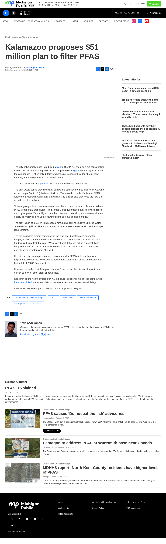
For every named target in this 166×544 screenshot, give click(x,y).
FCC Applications (133, 514)
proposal (44, 189)
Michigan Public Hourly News (104, 508)
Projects (59, 27)
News (6, 27)
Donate (157, 6)
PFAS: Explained (20, 394)
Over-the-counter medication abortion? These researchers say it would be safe (141, 120)
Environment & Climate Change (21, 43)
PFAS (53, 303)
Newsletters (121, 27)
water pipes (20, 309)
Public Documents (65, 520)
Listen (74, 27)
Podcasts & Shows (38, 27)
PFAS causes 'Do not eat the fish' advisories (83, 419)
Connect (88, 27)
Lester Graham (49, 424)
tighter (76, 176)
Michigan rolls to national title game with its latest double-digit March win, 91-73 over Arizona (139, 149)
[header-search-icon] (126, 7)
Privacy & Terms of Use (135, 508)
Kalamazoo (68, 303)
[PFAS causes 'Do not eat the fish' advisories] (22, 424)
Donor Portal (139, 7)
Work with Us (63, 514)
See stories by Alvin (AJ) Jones (35, 340)
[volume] (13, 19)
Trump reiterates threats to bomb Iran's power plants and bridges (140, 107)
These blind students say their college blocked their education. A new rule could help (141, 135)
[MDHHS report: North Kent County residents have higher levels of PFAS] (22, 478)
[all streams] (154, 19)
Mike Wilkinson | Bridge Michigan (56, 453)
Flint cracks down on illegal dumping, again (137, 162)
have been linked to (24, 288)
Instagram (36, 309)
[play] (6, 18)
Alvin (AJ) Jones (35, 73)
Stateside (19, 27)
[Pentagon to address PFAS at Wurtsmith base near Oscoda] (22, 453)
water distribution (88, 303)
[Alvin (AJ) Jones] (11, 335)
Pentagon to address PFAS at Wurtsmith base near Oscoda (97, 449)
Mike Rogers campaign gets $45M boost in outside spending (140, 95)
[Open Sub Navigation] (10, 27)
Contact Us (62, 508)
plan (58, 173)
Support (104, 27)
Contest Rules (98, 514)
